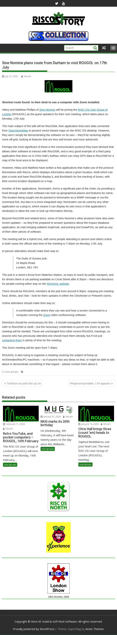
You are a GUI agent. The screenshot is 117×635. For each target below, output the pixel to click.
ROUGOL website (58, 283)
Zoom (46, 314)
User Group (102, 371)
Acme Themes (95, 629)
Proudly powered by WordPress (33, 629)
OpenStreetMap (18, 130)
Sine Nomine (47, 109)
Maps (42, 371)
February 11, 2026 (14, 424)
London (34, 371)
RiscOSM (64, 371)
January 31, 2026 (51, 416)
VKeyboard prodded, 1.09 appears (90, 383)
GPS (26, 371)
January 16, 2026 (88, 424)
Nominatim (52, 371)
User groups (11, 371)
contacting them (12, 340)
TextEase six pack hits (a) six (24, 383)
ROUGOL (75, 371)
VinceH (26, 76)
